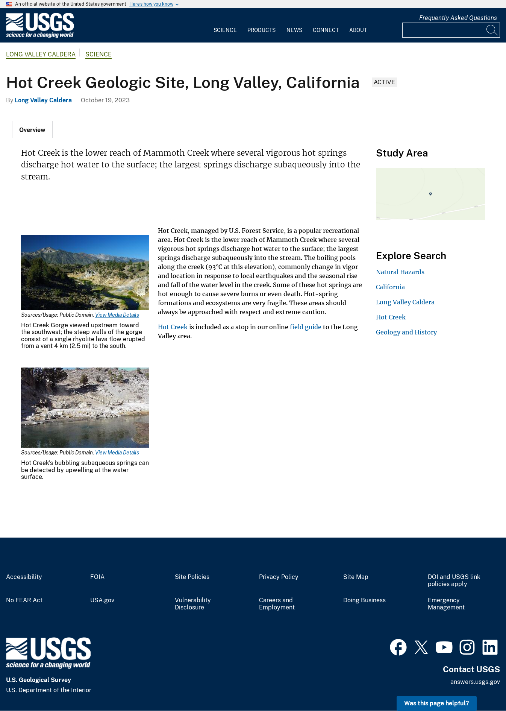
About (358, 30)
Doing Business (364, 600)
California (390, 287)
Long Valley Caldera (41, 54)
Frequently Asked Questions (458, 17)
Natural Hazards (400, 272)
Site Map (355, 577)
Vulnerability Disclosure (193, 604)
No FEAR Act (24, 600)
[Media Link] (85, 273)
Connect (326, 30)
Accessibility (24, 577)
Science (225, 30)
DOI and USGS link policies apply (454, 581)
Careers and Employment (277, 604)
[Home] (40, 36)
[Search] (492, 30)
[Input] (451, 30)
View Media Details (117, 315)
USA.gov (102, 600)
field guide (305, 327)
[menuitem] (225, 25)
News (294, 30)
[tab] (32, 129)
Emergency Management (446, 604)
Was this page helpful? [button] (436, 703)
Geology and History (406, 332)
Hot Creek (173, 327)
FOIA (97, 577)
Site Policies (192, 577)
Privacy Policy (278, 577)
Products (261, 30)
